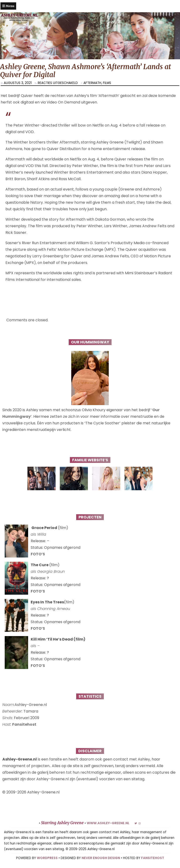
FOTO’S (38, 554)
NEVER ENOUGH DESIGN (101, 858)
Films (107, 83)
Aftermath (92, 83)
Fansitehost (24, 724)
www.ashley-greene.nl (108, 823)
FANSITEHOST (152, 858)
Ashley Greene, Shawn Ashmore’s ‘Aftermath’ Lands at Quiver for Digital (85, 70)
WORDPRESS (47, 858)
